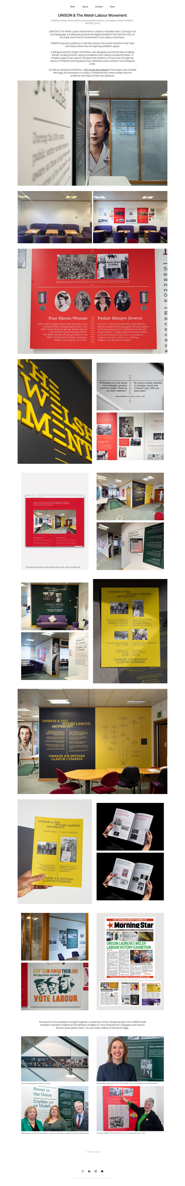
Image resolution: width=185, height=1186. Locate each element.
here (126, 1027)
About (85, 6)
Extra (112, 6)
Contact (99, 6)
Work (72, 6)
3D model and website (96, 69)
